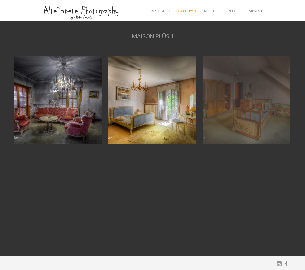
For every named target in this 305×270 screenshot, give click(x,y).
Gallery (185, 11)
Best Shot (161, 11)
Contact (231, 11)
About (210, 11)
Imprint (255, 11)
